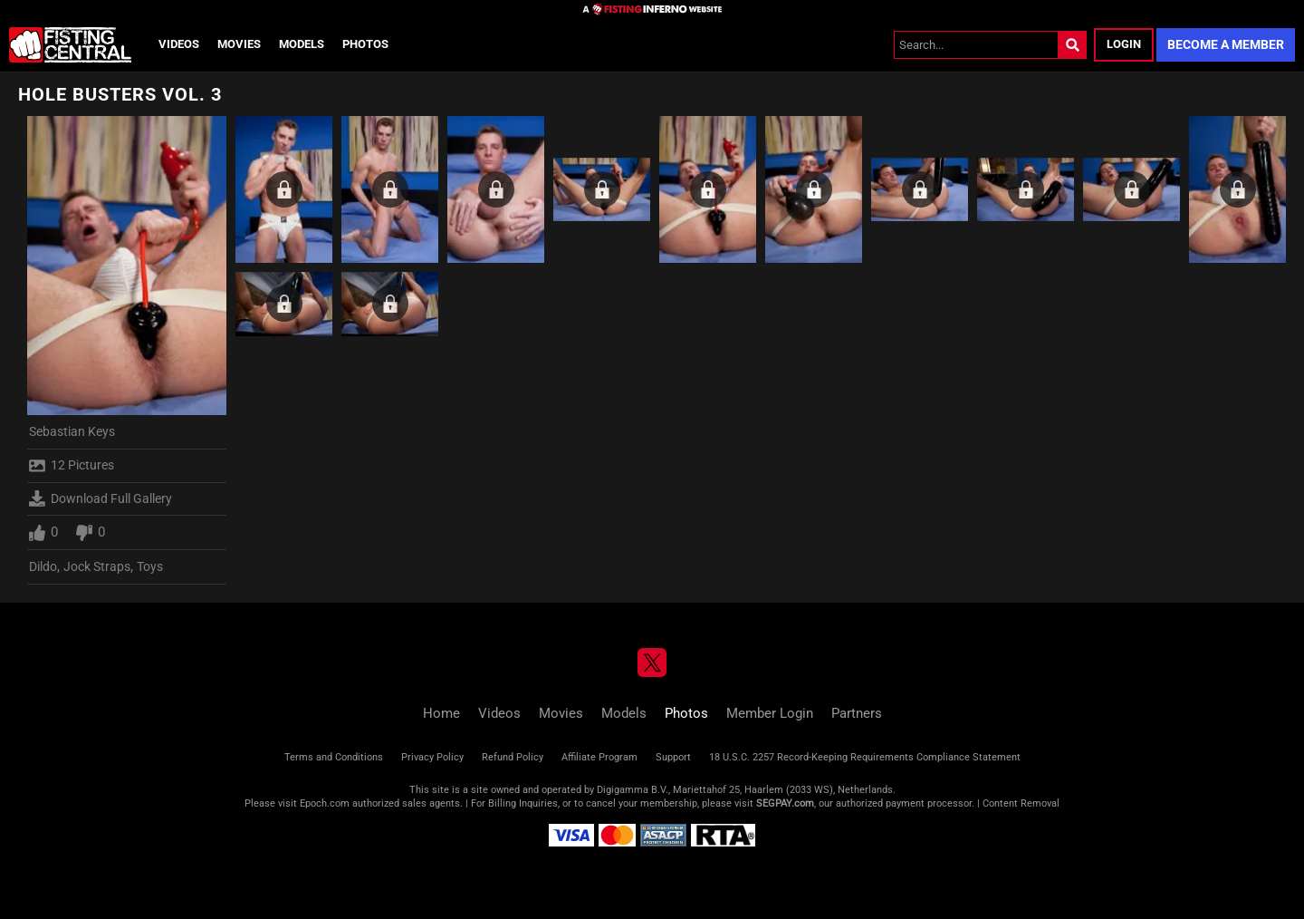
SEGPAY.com (785, 803)
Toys (150, 566)
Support (673, 757)
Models (301, 44)
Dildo (43, 566)
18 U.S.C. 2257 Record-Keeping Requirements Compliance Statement (865, 757)
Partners (856, 713)
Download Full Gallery (100, 498)
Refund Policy (512, 757)
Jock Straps (96, 566)
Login (1124, 44)
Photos (365, 44)
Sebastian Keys (72, 431)
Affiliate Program (599, 757)
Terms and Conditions (333, 757)
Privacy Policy (432, 757)
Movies (239, 44)
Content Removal (1021, 803)
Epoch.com (325, 803)
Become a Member (1225, 44)
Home (441, 713)
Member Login (769, 713)
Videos (178, 44)
